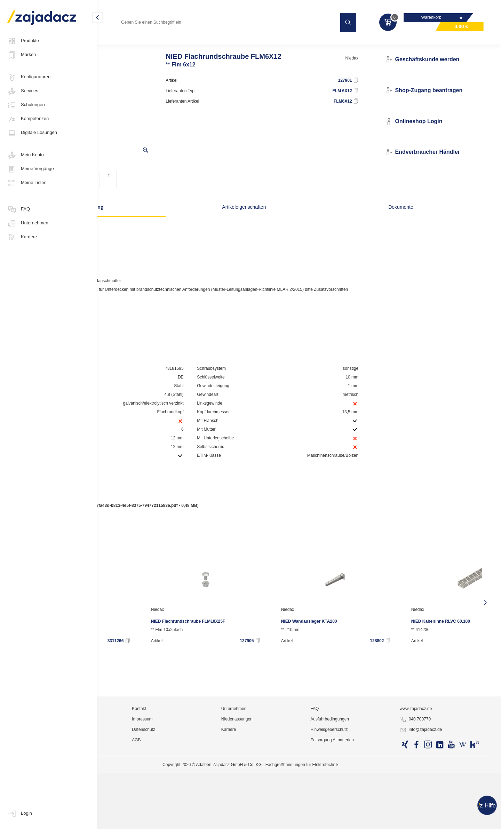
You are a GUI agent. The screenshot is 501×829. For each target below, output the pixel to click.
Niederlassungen (291, 809)
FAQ (18, 209)
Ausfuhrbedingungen (367, 809)
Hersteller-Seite (138, 325)
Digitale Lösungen (32, 133)
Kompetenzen (28, 119)
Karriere (22, 237)
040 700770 (434, 810)
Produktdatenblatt (136, 538)
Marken (21, 55)
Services (22, 91)
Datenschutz (215, 820)
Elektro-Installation (125, 43)
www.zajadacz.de (435, 799)
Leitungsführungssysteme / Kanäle (185, 43)
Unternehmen (27, 223)
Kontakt (211, 799)
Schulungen (26, 105)
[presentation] (109, 625)
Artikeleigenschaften (250, 221)
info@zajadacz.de (440, 820)
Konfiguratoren (28, 77)
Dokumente (345, 221)
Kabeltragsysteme (246, 43)
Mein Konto (25, 155)
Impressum (214, 809)
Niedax (378, 72)
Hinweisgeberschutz (366, 820)
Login (19, 814)
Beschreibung (155, 221)
